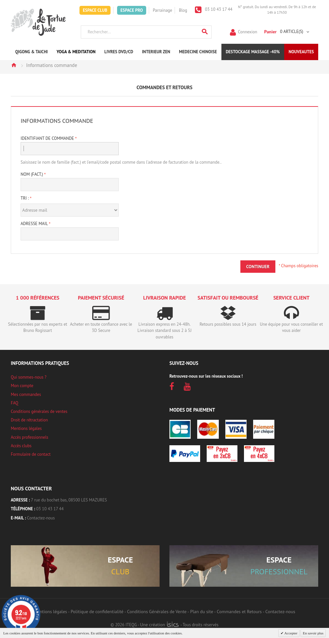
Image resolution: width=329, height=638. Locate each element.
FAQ (14, 403)
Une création (159, 625)
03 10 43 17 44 (218, 9)
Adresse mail (35, 223)
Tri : (25, 198)
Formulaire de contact (31, 454)
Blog (183, 10)
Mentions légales (26, 428)
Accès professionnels (29, 437)
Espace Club (95, 10)
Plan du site (201, 611)
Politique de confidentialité (97, 611)
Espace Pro (131, 10)
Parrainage (162, 10)
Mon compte (22, 385)
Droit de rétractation (29, 420)
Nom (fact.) (32, 174)
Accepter (290, 633)
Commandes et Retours (239, 611)
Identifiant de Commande (48, 138)
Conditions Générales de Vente (157, 611)
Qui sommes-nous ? (28, 377)
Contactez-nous (41, 518)
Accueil (14, 65)
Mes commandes (26, 394)
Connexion (247, 31)
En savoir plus (313, 633)
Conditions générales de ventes (39, 411)
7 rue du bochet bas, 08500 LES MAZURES (69, 500)
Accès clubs (21, 446)
